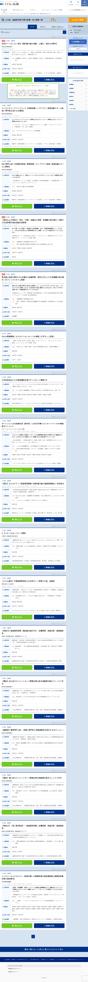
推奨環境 (52, 959)
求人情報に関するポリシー (23, 959)
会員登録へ (78, 42)
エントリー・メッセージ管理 (52, 10)
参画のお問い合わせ (72, 959)
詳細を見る (50, 80)
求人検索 (4, 10)
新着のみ (43, 27)
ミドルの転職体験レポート (77, 10)
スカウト (33, 10)
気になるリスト (18, 10)
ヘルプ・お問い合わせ (61, 959)
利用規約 (13, 959)
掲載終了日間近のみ (58, 27)
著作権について (45, 959)
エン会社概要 (6, 959)
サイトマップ (81, 959)
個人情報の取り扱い (35, 959)
